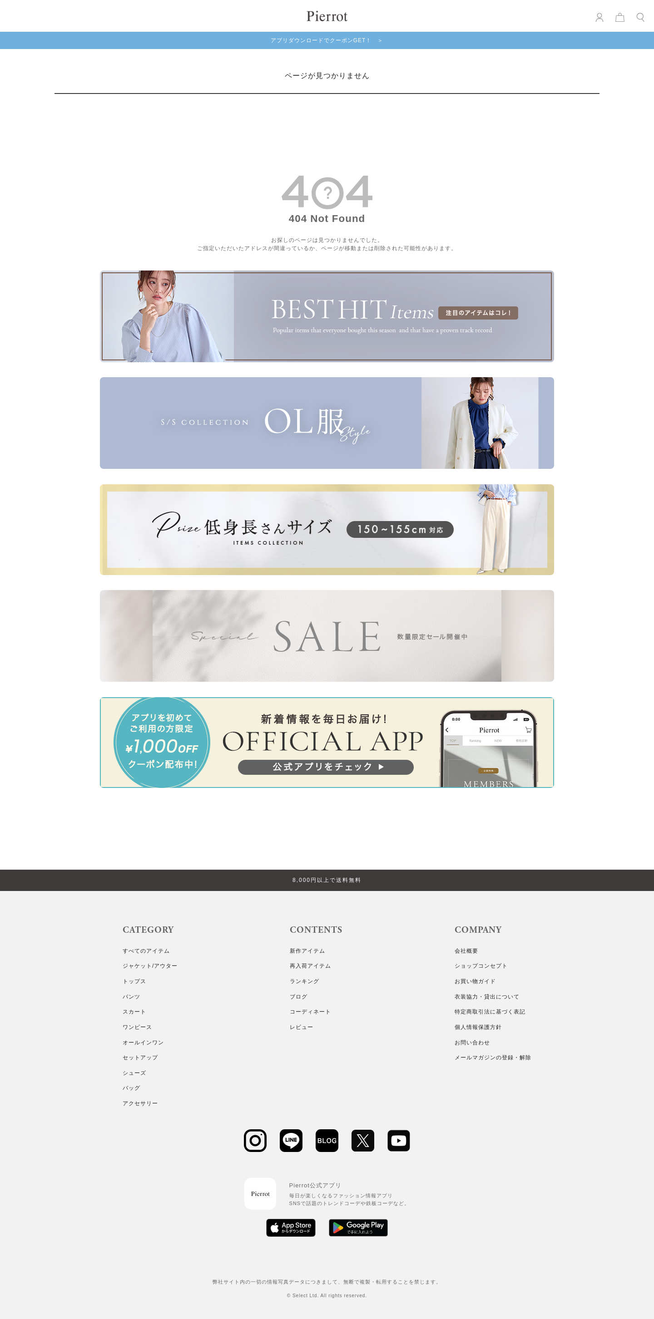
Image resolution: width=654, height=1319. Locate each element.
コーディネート (310, 1012)
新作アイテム (307, 951)
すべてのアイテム (146, 951)
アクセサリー (140, 1103)
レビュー (301, 1027)
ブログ (298, 997)
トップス (134, 981)
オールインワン (143, 1042)
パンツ (131, 997)
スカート (134, 1012)
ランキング (304, 981)
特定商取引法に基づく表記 (490, 1012)
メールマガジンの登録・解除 (493, 1057)
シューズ (134, 1073)
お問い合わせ (472, 1042)
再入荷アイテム (310, 966)
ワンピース (137, 1027)
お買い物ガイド (475, 981)
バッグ (131, 1088)
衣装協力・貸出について (487, 997)
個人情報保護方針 (478, 1027)
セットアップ (140, 1057)
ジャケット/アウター (150, 966)
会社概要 (466, 951)
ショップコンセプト (481, 966)
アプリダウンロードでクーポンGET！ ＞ (327, 40)
